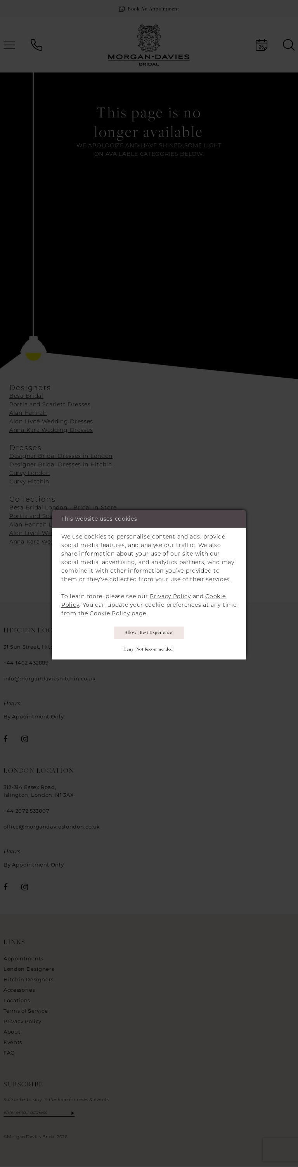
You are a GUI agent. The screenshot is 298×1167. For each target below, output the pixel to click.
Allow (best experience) (149, 631)
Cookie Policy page (118, 611)
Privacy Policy (170, 594)
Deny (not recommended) (149, 649)
